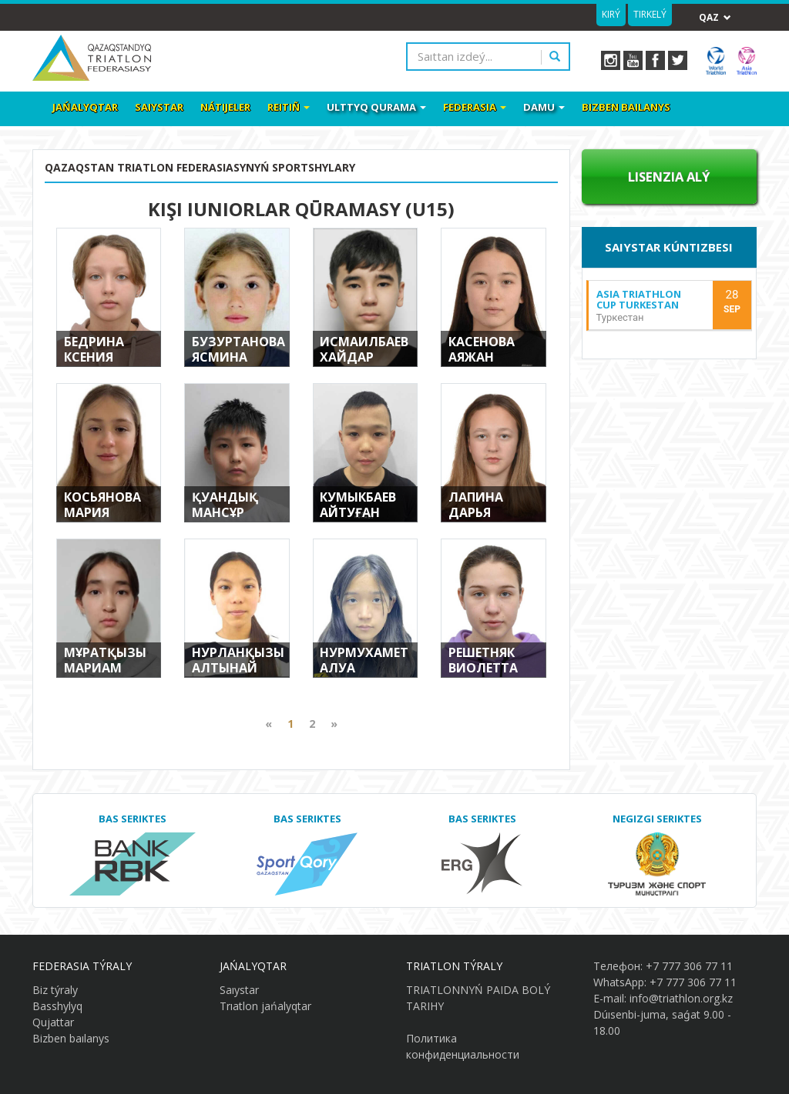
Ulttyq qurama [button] (376, 107)
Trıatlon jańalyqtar (265, 1006)
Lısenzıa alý (669, 176)
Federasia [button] (474, 107)
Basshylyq (57, 1006)
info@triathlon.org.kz (681, 998)
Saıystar (159, 107)
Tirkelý (649, 14)
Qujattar (53, 1022)
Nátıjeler (225, 107)
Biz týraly (55, 989)
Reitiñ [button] (288, 107)
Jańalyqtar (85, 107)
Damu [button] (544, 107)
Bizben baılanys (626, 107)
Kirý (611, 14)
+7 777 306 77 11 (689, 966)
